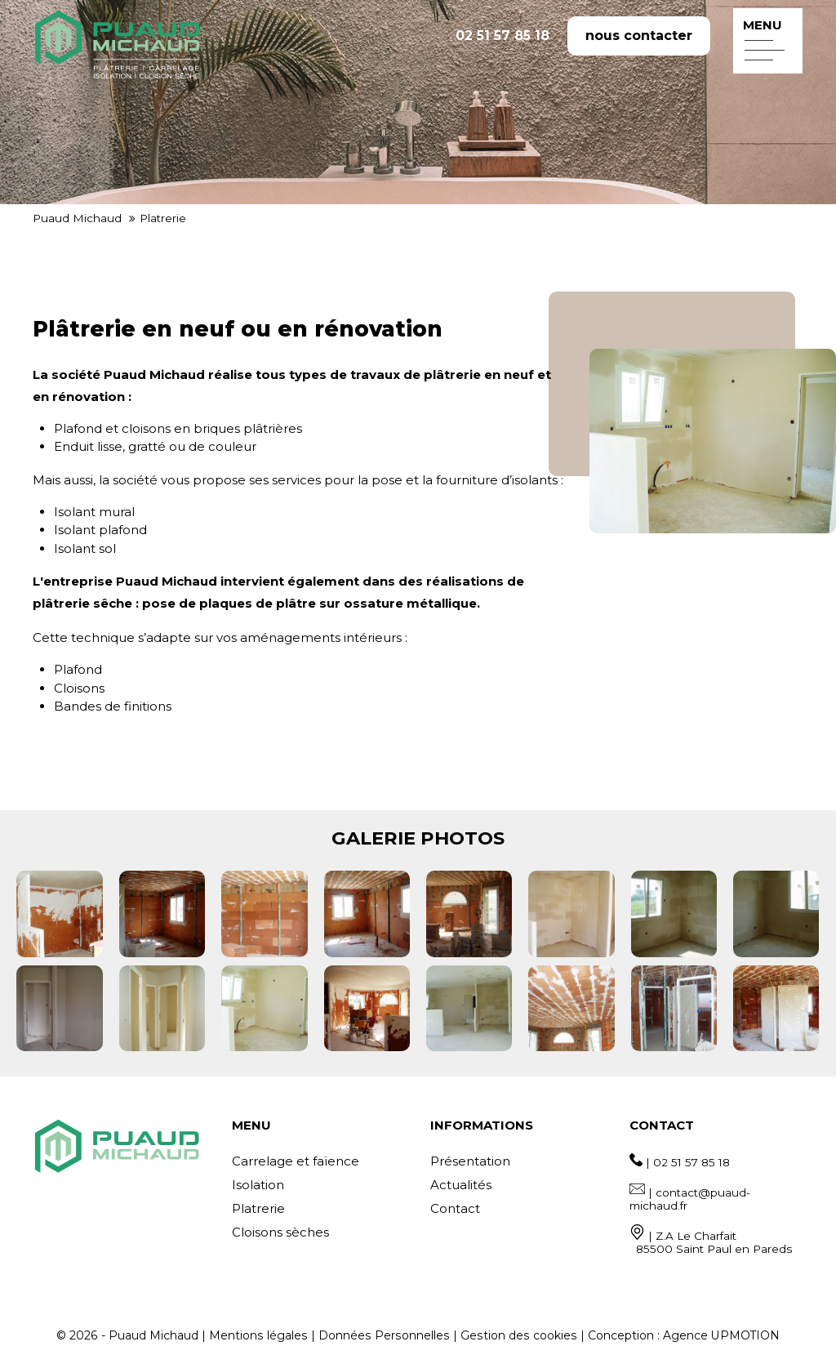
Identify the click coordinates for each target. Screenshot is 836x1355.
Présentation (470, 1161)
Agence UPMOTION (721, 1335)
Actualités (460, 1184)
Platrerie (258, 1208)
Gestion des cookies (518, 1335)
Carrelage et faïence (295, 1161)
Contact (455, 1208)
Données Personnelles (384, 1335)
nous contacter (638, 35)
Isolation (258, 1184)
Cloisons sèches (280, 1232)
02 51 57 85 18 (502, 35)
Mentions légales (258, 1335)
